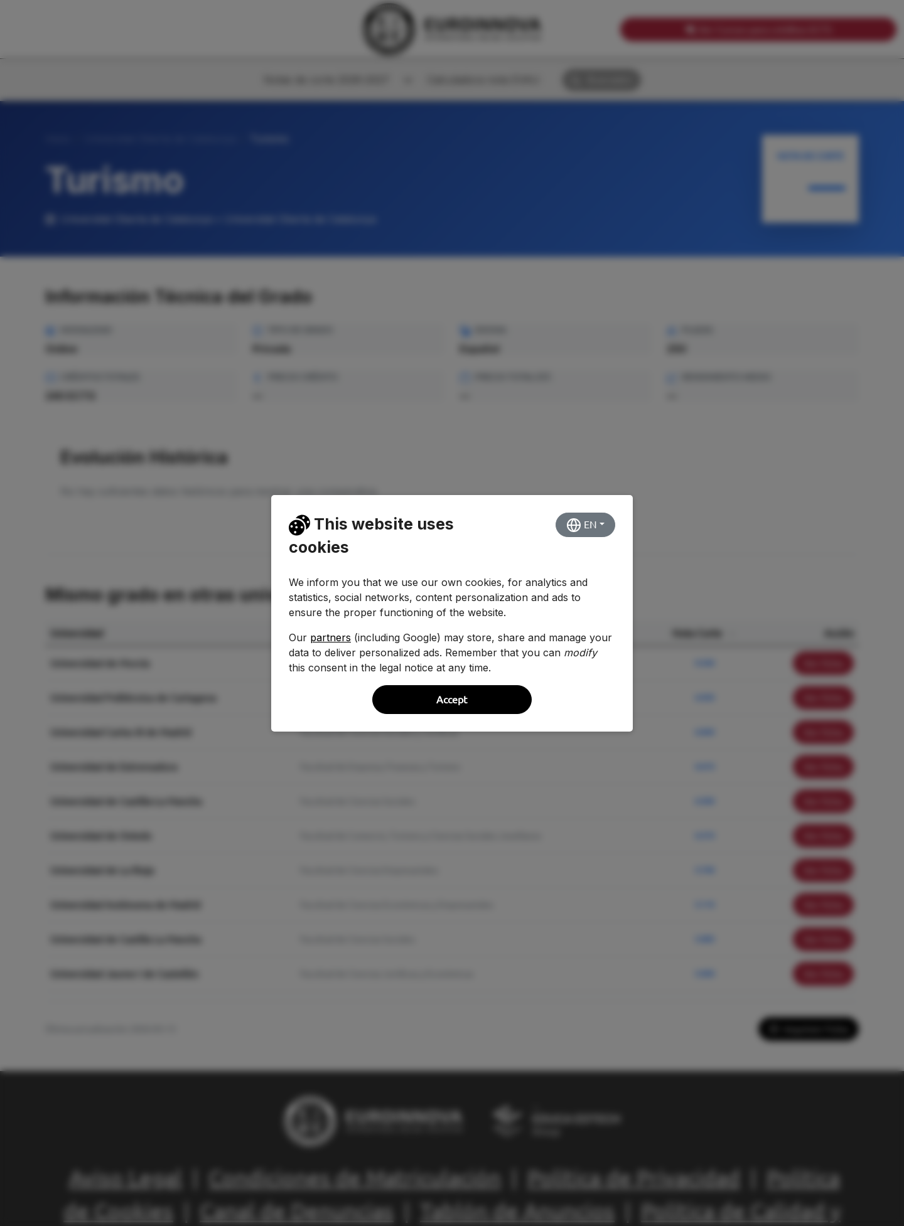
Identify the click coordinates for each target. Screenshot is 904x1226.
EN (581, 525)
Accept (451, 699)
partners (330, 637)
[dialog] (452, 613)
